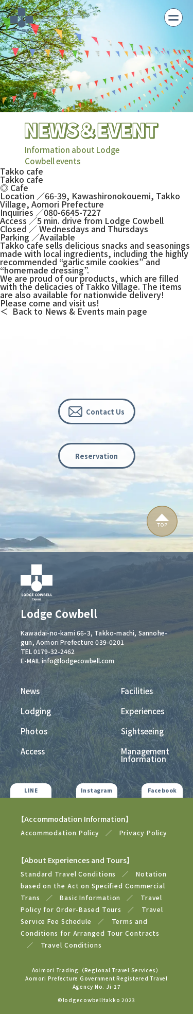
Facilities (137, 690)
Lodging (36, 711)
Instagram (97, 790)
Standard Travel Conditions (68, 873)
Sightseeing (142, 731)
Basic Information (90, 897)
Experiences (142, 711)
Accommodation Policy (60, 832)
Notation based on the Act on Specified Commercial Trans (94, 885)
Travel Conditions (71, 944)
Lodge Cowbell (59, 614)
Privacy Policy (143, 832)
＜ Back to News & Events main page (73, 311)
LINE (31, 790)
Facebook (162, 790)
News (30, 690)
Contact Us (105, 412)
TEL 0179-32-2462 (48, 651)
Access (33, 751)
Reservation (96, 456)
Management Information (145, 755)
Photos (34, 731)
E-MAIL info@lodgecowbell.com (67, 660)
